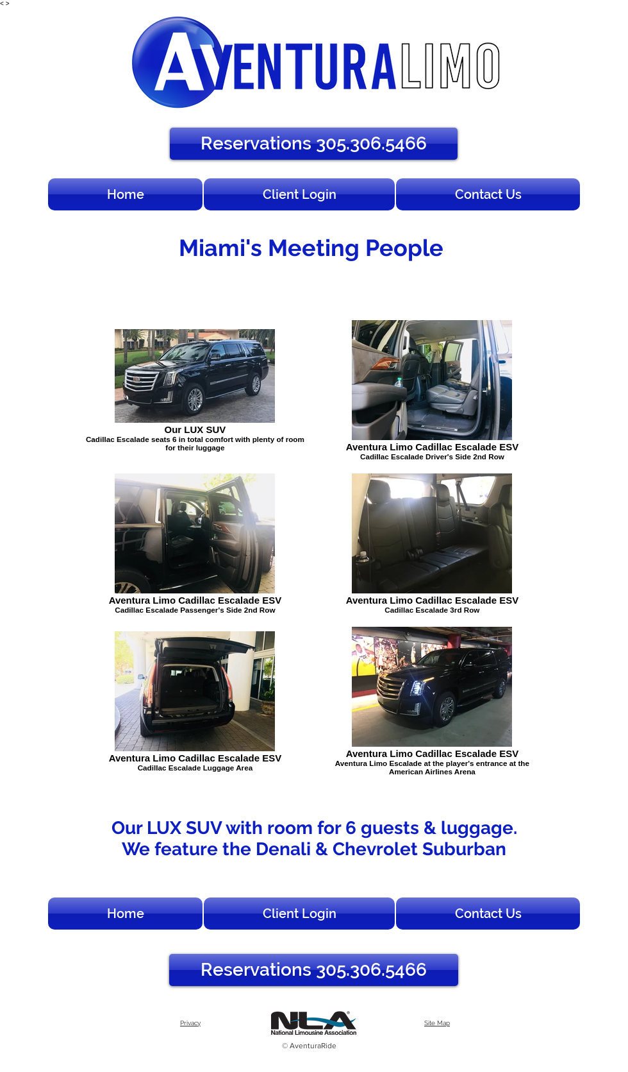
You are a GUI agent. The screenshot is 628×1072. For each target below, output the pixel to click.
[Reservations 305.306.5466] (314, 144)
